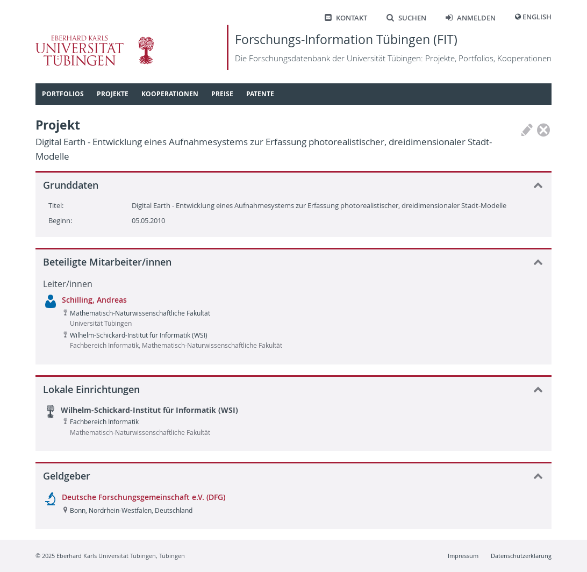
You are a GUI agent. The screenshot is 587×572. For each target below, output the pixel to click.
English (537, 17)
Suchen (406, 18)
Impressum (463, 556)
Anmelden (471, 18)
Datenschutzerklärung (521, 556)
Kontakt (346, 18)
